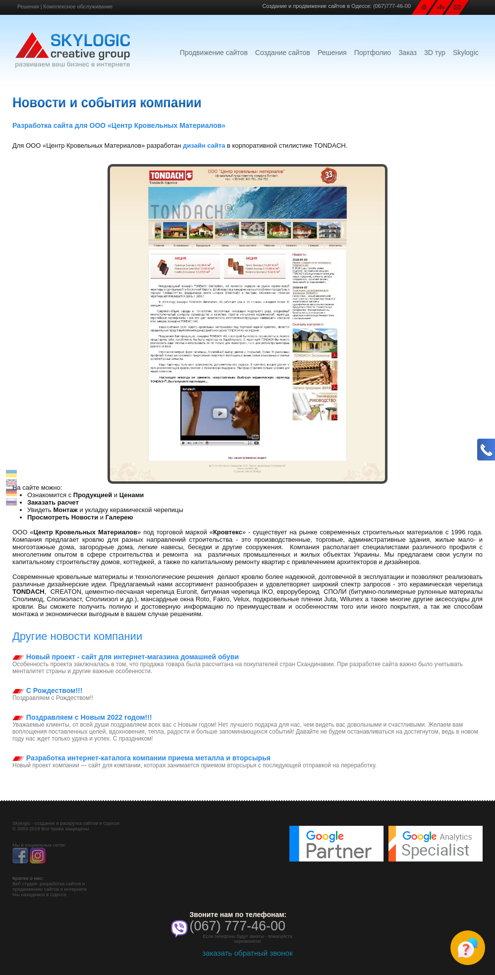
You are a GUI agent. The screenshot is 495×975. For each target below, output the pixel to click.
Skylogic (466, 53)
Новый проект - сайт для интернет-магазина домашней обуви (125, 657)
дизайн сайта (204, 145)
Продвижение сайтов (214, 53)
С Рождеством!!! (47, 690)
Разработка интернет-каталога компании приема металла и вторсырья (141, 758)
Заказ (407, 53)
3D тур (434, 53)
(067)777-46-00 (392, 6)
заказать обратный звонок (247, 953)
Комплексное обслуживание (77, 6)
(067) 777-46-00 (237, 925)
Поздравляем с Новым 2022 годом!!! (82, 717)
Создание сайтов (282, 53)
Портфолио (372, 53)
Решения (28, 6)
